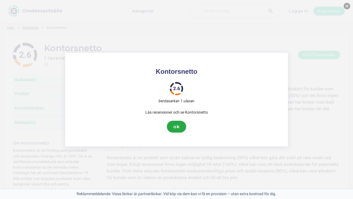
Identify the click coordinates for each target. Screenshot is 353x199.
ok (176, 126)
